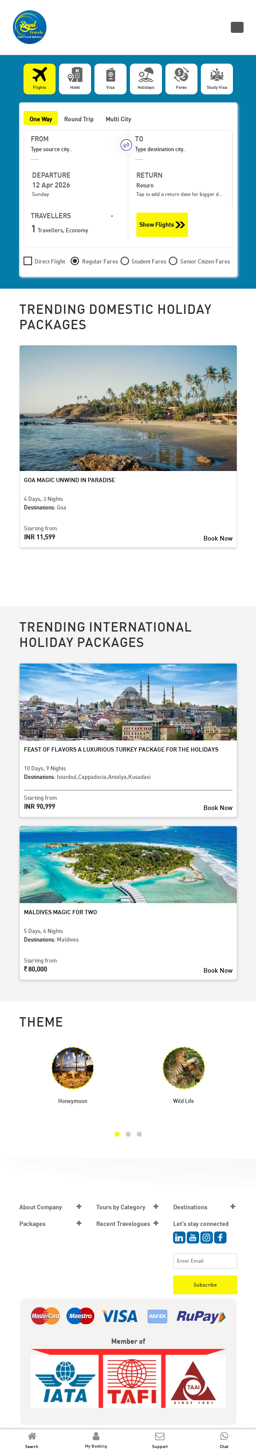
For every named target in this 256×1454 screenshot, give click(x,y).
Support (160, 1446)
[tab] (40, 79)
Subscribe (205, 1284)
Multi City (118, 119)
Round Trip (79, 119)
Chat (224, 1446)
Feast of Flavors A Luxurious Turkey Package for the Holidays (121, 749)
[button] (117, 1134)
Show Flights (162, 225)
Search (31, 1446)
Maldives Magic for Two (60, 912)
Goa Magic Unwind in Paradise (69, 479)
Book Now (217, 538)
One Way (40, 119)
